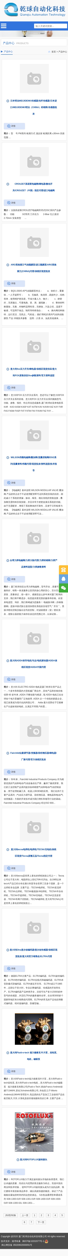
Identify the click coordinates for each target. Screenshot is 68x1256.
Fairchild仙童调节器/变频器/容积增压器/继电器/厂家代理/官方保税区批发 (33, 756)
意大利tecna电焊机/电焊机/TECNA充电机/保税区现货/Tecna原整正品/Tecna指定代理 (33, 852)
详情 (13, 126)
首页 (53, 51)
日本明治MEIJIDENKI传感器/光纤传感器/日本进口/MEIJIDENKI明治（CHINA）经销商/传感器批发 (33, 107)
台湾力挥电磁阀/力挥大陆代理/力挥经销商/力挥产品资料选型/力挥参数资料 (33, 563)
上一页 (25, 1215)
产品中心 (62, 51)
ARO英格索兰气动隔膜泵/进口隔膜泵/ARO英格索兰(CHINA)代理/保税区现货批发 (33, 268)
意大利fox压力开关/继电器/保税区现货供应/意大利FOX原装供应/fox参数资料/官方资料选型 (33, 372)
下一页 (41, 1222)
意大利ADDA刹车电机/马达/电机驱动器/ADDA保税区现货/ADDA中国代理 (33, 663)
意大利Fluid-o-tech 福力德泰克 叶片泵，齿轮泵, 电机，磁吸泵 (33, 1055)
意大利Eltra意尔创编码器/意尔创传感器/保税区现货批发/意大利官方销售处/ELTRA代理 (33, 953)
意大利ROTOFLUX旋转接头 (33, 1159)
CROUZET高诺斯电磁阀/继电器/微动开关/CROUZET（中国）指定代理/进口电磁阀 (34, 187)
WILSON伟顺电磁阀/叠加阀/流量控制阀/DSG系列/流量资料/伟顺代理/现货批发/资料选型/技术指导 (33, 464)
